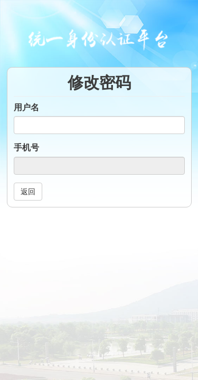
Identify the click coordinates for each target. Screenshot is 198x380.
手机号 (26, 147)
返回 (28, 191)
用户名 (26, 107)
